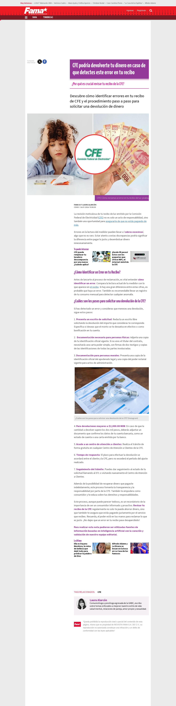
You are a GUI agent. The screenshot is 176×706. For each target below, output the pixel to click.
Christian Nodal (98, 3)
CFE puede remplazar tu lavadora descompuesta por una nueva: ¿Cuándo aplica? (79, 249)
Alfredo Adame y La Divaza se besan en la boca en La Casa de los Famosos (122, 526)
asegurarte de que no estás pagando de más (110, 221)
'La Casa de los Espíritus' (133, 3)
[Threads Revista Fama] (149, 699)
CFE (85, 217)
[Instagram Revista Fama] (143, 699)
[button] (35, 61)
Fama (35, 17)
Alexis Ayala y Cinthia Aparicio (79, 3)
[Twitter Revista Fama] (137, 699)
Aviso (149, 689)
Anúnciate (126, 689)
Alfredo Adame (150, 3)
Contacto (139, 689)
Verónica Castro (60, 3)
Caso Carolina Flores (114, 3)
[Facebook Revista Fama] (131, 699)
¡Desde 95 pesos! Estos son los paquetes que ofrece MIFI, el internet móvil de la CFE (122, 249)
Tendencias (48, 17)
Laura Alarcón (85, 205)
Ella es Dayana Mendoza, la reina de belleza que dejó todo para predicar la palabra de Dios (79, 527)
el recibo (148, 273)
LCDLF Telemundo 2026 (43, 3)
